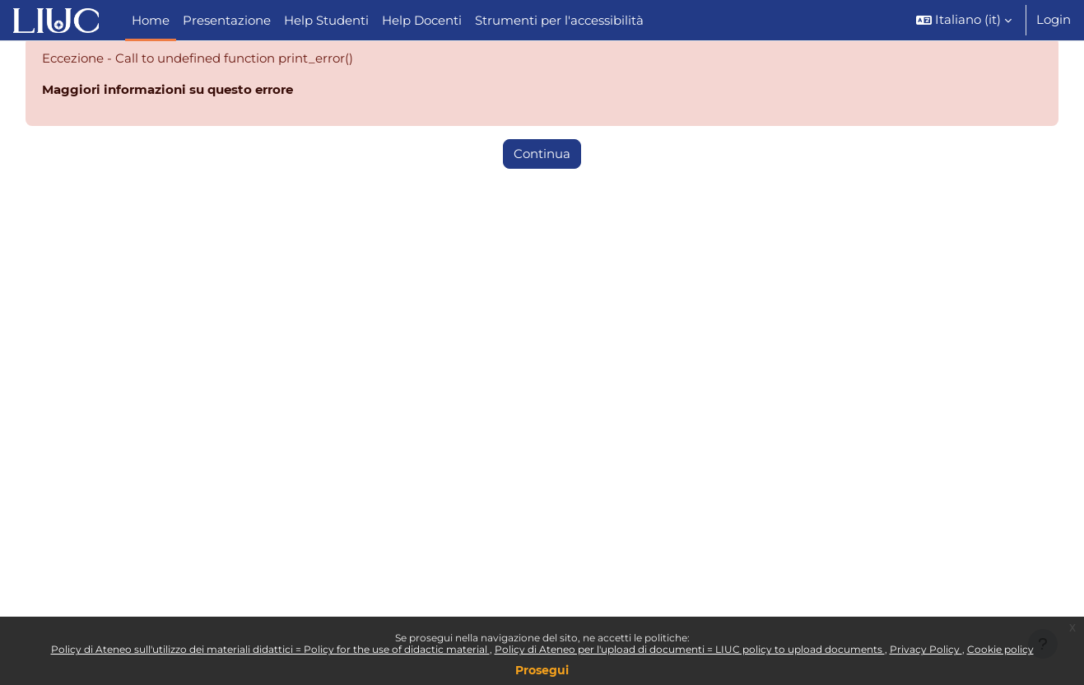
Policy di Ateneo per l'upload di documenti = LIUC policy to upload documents (690, 649)
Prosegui (542, 670)
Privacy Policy (926, 649)
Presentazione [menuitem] (227, 20)
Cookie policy (1000, 649)
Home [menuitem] (151, 20)
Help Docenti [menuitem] (422, 20)
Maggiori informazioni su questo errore (167, 91)
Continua (542, 155)
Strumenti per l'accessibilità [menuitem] (559, 20)
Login (1053, 19)
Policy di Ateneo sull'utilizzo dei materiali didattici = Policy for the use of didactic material (270, 649)
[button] (963, 20)
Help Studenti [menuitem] (326, 20)
